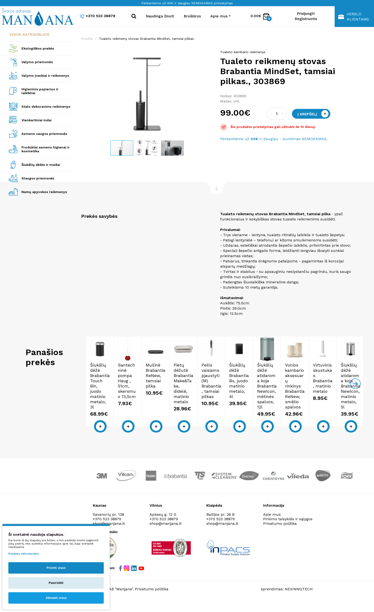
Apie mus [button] (219, 16)
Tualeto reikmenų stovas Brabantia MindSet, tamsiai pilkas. (147, 39)
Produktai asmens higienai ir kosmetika (45, 149)
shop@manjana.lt (166, 534)
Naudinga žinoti (160, 16)
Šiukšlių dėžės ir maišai (40, 165)
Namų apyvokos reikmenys (44, 192)
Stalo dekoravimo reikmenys (45, 106)
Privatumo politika (280, 534)
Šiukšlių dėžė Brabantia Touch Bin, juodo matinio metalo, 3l (118, 407)
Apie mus (272, 525)
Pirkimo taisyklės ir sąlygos (287, 530)
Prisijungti (306, 13)
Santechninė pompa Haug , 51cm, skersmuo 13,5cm (188, 405)
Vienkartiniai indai (36, 120)
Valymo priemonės (37, 62)
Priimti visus (56, 568)
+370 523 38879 (97, 16)
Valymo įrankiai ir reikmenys (45, 75)
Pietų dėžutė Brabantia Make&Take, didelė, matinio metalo (324, 407)
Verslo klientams (353, 16)
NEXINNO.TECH (299, 600)
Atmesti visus (56, 598)
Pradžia (87, 39)
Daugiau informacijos (23, 553)
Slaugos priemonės (37, 178)
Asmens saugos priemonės (44, 134)
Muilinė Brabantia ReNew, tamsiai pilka (257, 405)
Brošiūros (192, 16)
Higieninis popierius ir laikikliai (39, 91)
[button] (209, 54)
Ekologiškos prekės (37, 48)
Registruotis (306, 18)
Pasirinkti (56, 583)
